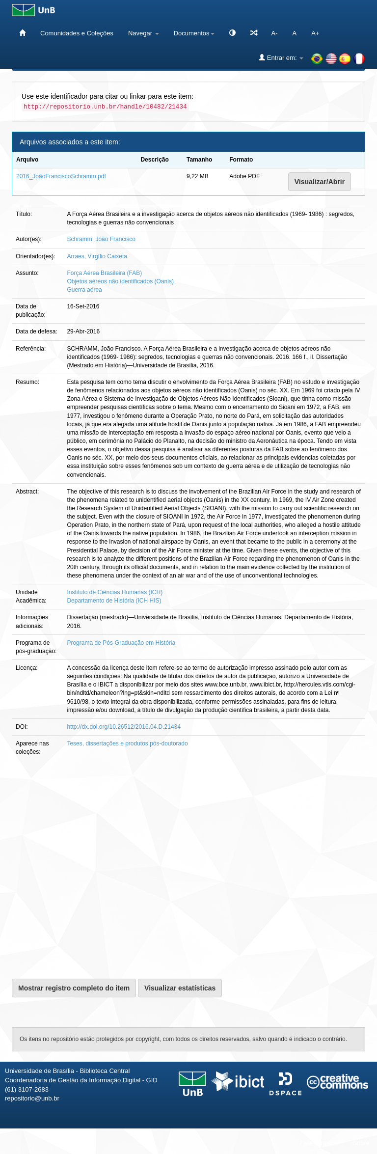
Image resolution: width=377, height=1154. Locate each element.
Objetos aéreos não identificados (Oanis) (120, 281)
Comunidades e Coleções (76, 33)
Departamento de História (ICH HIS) (114, 600)
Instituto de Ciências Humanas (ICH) (114, 592)
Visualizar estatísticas (179, 988)
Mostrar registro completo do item (74, 988)
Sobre (361, 1143)
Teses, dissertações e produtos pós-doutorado (127, 743)
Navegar (143, 33)
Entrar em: (281, 57)
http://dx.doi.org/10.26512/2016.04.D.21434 (124, 726)
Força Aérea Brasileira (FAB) (104, 273)
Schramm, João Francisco (101, 239)
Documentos (194, 33)
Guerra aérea (84, 289)
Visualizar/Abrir (320, 182)
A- (274, 33)
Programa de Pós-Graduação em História (121, 642)
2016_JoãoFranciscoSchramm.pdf (61, 176)
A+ (315, 33)
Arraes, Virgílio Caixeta (97, 256)
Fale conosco (319, 1143)
